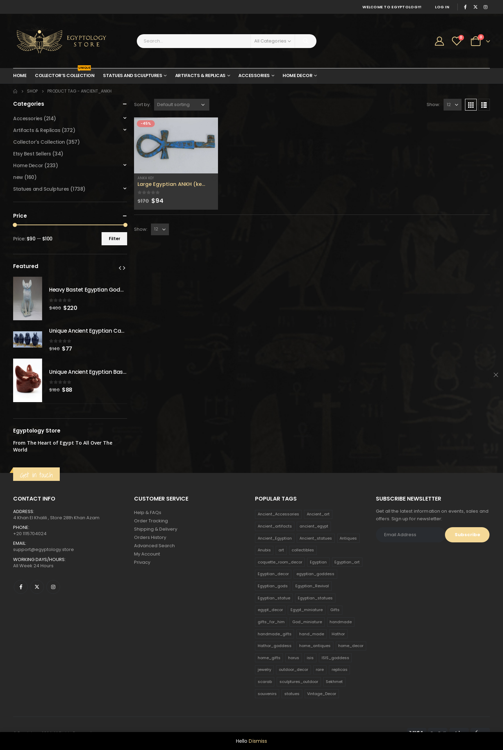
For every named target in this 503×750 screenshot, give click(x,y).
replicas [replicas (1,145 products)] (340, 669)
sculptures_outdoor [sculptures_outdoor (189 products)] (298, 681)
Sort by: (142, 104)
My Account (147, 554)
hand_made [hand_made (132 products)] (311, 634)
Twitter (37, 587)
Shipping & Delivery (155, 529)
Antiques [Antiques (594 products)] (348, 538)
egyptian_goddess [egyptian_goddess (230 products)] (315, 574)
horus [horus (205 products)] (293, 658)
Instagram (53, 587)
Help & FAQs (147, 512)
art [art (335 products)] (281, 550)
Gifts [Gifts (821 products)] (335, 610)
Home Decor (297, 75)
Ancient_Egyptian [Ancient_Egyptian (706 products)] (275, 538)
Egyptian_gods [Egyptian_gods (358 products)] (273, 586)
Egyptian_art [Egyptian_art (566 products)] (347, 562)
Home (19, 75)
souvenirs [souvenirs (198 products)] (267, 693)
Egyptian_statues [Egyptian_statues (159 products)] (315, 598)
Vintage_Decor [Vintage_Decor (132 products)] (321, 693)
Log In (442, 7)
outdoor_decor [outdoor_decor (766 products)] (293, 669)
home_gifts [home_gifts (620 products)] (269, 658)
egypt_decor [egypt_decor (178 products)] (270, 610)
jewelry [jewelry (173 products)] (264, 669)
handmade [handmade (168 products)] (341, 622)
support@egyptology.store (43, 549)
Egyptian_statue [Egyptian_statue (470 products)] (274, 598)
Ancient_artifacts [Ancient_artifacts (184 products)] (275, 526)
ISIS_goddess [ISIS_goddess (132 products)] (335, 658)
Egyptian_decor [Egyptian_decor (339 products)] (273, 574)
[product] (176, 145)
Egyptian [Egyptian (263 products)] (318, 562)
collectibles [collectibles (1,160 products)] (303, 550)
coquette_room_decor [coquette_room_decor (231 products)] (280, 562)
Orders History (150, 537)
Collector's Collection (39, 142)
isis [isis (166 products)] (310, 658)
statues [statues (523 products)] (292, 693)
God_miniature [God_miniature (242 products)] (307, 622)
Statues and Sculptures (132, 75)
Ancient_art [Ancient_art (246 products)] (318, 514)
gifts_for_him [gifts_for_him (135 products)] (271, 622)
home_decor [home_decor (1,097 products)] (350, 645)
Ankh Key (145, 178)
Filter (114, 238)
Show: (433, 104)
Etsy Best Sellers (32, 153)
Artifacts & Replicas (200, 75)
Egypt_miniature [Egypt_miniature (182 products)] (307, 610)
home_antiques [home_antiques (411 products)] (315, 645)
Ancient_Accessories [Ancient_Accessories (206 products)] (278, 514)
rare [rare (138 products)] (320, 669)
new (18, 177)
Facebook (21, 587)
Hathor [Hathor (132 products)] (338, 634)
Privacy (142, 562)
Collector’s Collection (64, 73)
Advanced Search (154, 545)
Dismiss (258, 741)
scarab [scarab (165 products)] (265, 681)
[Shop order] (181, 105)
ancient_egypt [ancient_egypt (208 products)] (314, 526)
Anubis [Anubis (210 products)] (264, 550)
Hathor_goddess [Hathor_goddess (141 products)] (275, 645)
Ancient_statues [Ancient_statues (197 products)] (316, 538)
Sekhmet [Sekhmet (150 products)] (334, 681)
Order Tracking (151, 521)
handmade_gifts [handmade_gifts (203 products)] (275, 634)
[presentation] (120, 268)
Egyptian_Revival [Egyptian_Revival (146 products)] (312, 586)
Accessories (254, 75)
